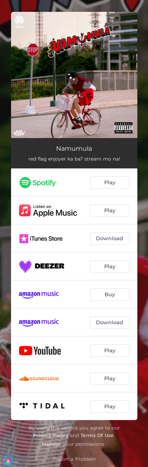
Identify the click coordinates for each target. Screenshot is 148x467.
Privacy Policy (50, 435)
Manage (51, 444)
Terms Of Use (97, 435)
